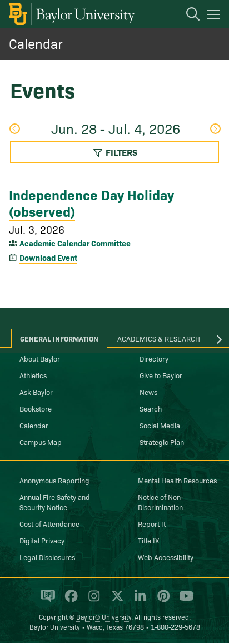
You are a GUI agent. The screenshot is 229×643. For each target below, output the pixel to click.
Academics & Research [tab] (158, 338)
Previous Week (14, 129)
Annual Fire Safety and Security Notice (54, 502)
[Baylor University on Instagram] (92, 601)
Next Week (215, 129)
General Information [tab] (59, 338)
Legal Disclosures (47, 557)
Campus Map (40, 442)
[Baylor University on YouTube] (183, 601)
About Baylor (39, 358)
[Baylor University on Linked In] (138, 601)
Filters (114, 152)
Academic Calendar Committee (75, 243)
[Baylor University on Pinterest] (161, 601)
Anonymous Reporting (54, 480)
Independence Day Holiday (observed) (91, 202)
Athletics (33, 375)
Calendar (36, 43)
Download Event (48, 257)
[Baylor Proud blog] (45, 601)
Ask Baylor (36, 392)
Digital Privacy (41, 540)
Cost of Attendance (49, 523)
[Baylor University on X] (115, 601)
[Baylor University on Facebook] (69, 601)
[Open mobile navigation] (214, 16)
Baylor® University (103, 616)
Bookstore (35, 408)
